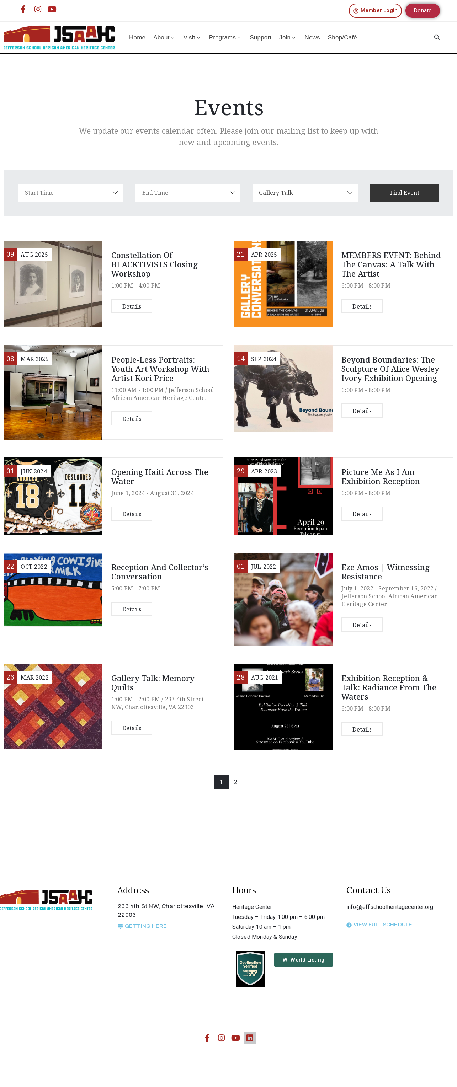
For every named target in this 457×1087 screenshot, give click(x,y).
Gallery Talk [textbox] (280, 193)
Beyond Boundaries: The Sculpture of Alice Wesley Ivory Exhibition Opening (390, 368)
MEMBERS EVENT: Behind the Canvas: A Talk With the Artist (391, 264)
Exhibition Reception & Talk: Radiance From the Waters (388, 687)
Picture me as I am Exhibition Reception (380, 476)
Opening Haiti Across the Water (159, 476)
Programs (225, 37)
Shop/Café (342, 37)
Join (288, 37)
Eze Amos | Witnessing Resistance (385, 572)
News (312, 37)
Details (131, 306)
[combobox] (309, 193)
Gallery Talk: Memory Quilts (153, 682)
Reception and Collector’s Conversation (159, 572)
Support (260, 37)
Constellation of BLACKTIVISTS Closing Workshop (154, 264)
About (164, 37)
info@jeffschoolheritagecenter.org (390, 907)
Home (137, 37)
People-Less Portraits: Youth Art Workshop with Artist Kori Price (160, 368)
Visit (192, 37)
